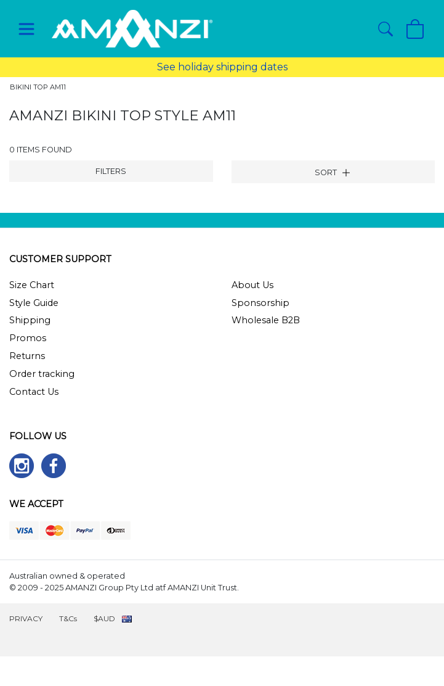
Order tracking (42, 373)
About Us (252, 285)
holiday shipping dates (233, 67)
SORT (333, 173)
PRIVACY (25, 618)
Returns (27, 356)
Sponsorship (260, 302)
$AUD (104, 618)
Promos (27, 338)
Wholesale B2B (266, 320)
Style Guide (34, 302)
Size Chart (31, 285)
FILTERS (110, 171)
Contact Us (34, 391)
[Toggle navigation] (26, 29)
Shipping (29, 320)
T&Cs (68, 618)
